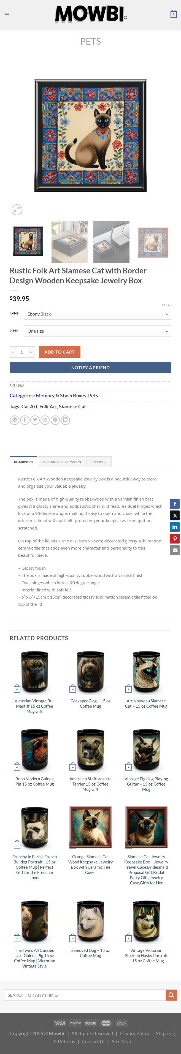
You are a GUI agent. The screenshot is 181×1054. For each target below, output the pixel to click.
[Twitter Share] (175, 515)
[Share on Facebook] (24, 420)
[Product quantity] (21, 352)
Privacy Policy (135, 1034)
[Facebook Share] (175, 504)
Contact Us (94, 1042)
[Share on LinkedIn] (65, 420)
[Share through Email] (175, 550)
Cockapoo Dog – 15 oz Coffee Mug (90, 705)
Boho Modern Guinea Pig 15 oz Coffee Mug (34, 782)
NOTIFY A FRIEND (90, 367)
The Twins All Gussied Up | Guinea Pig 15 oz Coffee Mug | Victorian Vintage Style (34, 959)
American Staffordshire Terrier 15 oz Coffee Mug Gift (90, 785)
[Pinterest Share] (175, 539)
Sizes (14, 330)
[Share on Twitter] (35, 420)
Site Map (121, 1042)
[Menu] (7, 14)
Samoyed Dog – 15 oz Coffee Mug (90, 954)
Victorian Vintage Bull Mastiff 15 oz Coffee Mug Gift (35, 707)
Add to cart (59, 351)
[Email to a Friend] (45, 420)
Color (14, 313)
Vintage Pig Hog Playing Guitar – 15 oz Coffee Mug (146, 785)
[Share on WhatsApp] (14, 420)
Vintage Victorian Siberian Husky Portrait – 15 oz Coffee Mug (146, 956)
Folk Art (48, 406)
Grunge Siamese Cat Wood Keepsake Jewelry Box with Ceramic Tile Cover (90, 865)
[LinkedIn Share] (175, 527)
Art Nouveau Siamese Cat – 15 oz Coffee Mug (146, 705)
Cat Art (29, 406)
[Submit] (171, 996)
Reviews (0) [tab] (119, 462)
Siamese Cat (72, 406)
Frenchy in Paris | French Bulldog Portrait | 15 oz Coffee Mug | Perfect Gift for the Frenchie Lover (34, 868)
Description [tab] (26, 462)
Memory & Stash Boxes (61, 395)
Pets (90, 41)
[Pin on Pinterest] (55, 420)
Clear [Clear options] (166, 305)
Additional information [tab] (73, 462)
